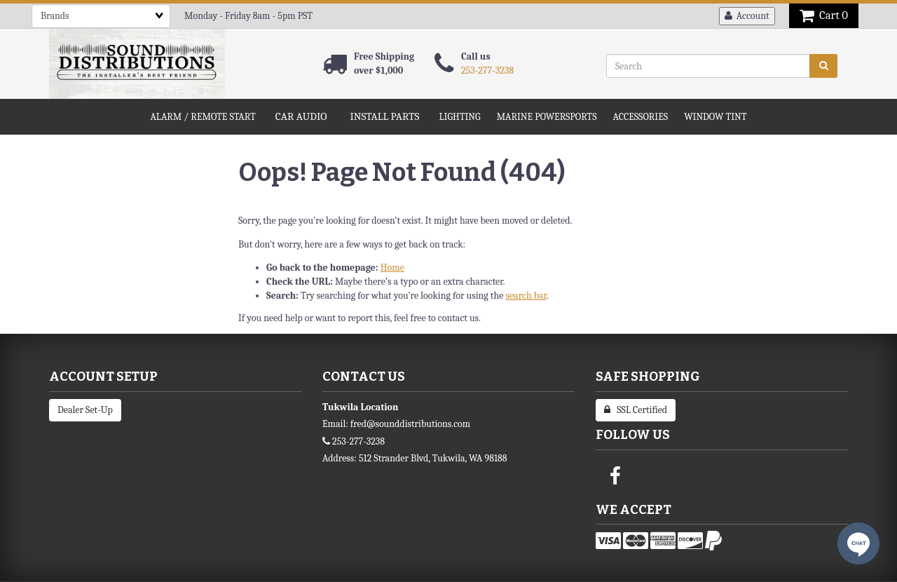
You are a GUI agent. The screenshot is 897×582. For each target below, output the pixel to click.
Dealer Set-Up (85, 410)
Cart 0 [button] (824, 15)
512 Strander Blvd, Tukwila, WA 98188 (433, 458)
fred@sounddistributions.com (410, 424)
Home (392, 267)
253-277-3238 (487, 70)
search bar (525, 296)
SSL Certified (635, 410)
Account (747, 16)
